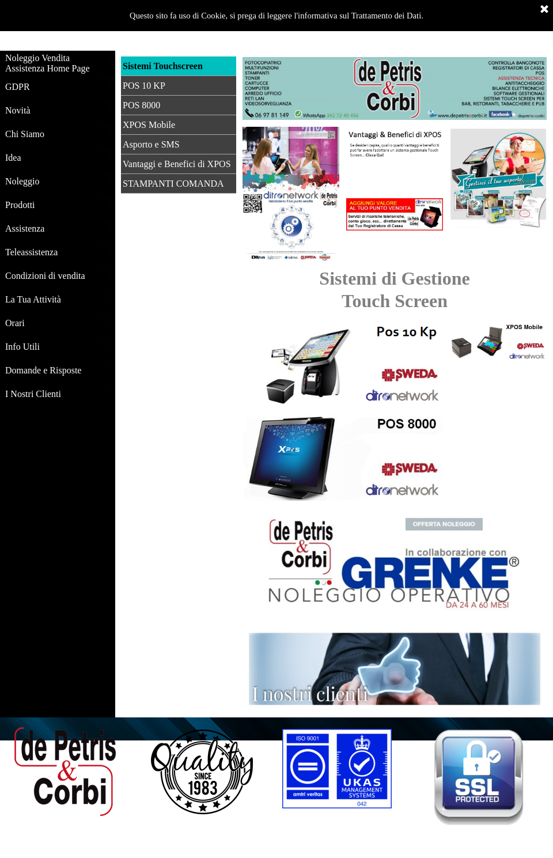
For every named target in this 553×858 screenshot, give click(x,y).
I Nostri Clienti (33, 394)
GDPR (17, 87)
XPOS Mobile (149, 125)
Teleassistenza (31, 252)
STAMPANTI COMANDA (173, 183)
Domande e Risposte (43, 370)
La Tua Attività (33, 299)
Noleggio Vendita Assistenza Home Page (47, 63)
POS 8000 (141, 105)
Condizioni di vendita (45, 276)
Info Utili (22, 346)
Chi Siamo (24, 134)
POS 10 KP (144, 85)
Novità (18, 110)
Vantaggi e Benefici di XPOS (177, 164)
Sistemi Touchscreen (163, 66)
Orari (15, 323)
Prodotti (20, 205)
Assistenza (24, 228)
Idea (13, 157)
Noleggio (22, 181)
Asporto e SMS (151, 144)
